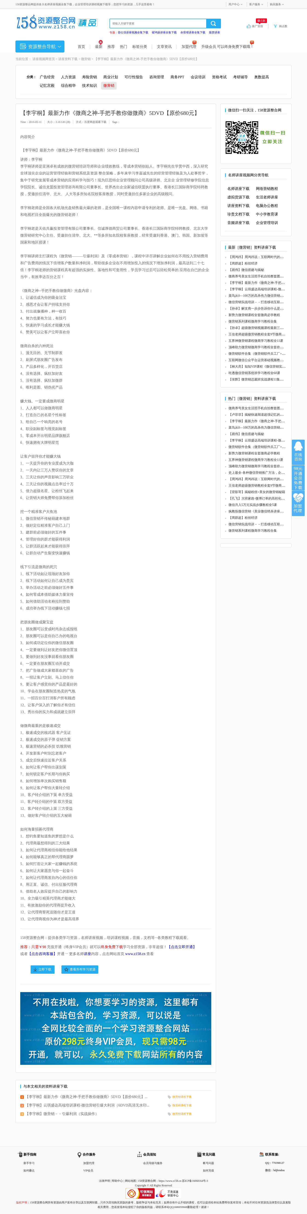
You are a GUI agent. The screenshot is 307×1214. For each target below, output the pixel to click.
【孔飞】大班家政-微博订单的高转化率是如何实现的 (266, 498)
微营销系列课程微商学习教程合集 (253, 321)
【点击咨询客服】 (42, 954)
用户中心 (234, 4)
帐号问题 (208, 1163)
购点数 (283, 26)
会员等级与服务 (152, 1163)
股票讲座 (214, 32)
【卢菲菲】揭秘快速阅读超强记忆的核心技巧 (261, 414)
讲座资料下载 (68, 59)
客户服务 (254, 4)
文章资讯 (164, 47)
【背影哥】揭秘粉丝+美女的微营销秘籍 (257, 492)
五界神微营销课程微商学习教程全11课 (256, 341)
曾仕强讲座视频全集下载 (133, 32)
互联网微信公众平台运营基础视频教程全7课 (260, 360)
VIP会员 (88, 1170)
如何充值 (208, 1170)
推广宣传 (259, 26)
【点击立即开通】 (182, 947)
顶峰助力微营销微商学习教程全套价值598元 (260, 347)
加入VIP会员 (298, 478)
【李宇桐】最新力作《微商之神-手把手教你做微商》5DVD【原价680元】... (86, 1097)
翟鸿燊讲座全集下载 (164, 32)
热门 (123, 47)
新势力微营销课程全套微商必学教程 (254, 315)
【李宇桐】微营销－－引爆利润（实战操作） (62, 1114)
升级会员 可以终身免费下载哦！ (227, 47)
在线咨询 (298, 452)
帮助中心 (117, 1180)
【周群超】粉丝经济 (243, 263)
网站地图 (130, 1180)
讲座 (87, 954)
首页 (81, 47)
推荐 (111, 47)
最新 (99, 47)
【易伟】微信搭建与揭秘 (246, 270)
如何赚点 (29, 1170)
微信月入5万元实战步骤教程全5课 (253, 505)
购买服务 (275, 4)
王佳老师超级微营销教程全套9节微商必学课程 (262, 334)
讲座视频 (38, 59)
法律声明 (104, 1180)
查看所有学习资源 (83, 969)
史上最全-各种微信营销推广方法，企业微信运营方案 (266, 472)
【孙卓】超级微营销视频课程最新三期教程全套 (262, 328)
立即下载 (44, 969)
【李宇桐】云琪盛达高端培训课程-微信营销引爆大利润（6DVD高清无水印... (87, 1105)
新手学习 (29, 1163)
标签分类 (139, 47)
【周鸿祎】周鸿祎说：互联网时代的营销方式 (261, 257)
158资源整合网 (147, 1180)
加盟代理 (189, 47)
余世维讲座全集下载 (192, 32)
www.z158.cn (135, 954)
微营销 (86, 59)
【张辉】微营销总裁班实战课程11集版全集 (259, 379)
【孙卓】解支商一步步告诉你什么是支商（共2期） (265, 308)
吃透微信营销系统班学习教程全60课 (254, 373)
